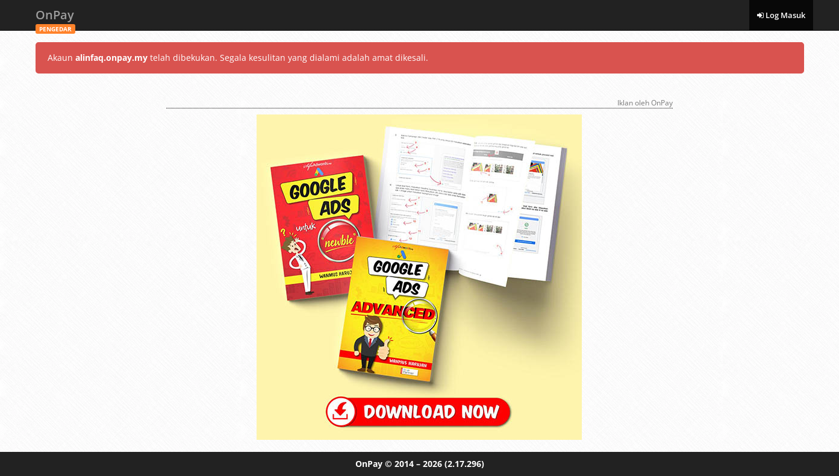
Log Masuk (781, 15)
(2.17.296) (464, 463)
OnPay (55, 18)
